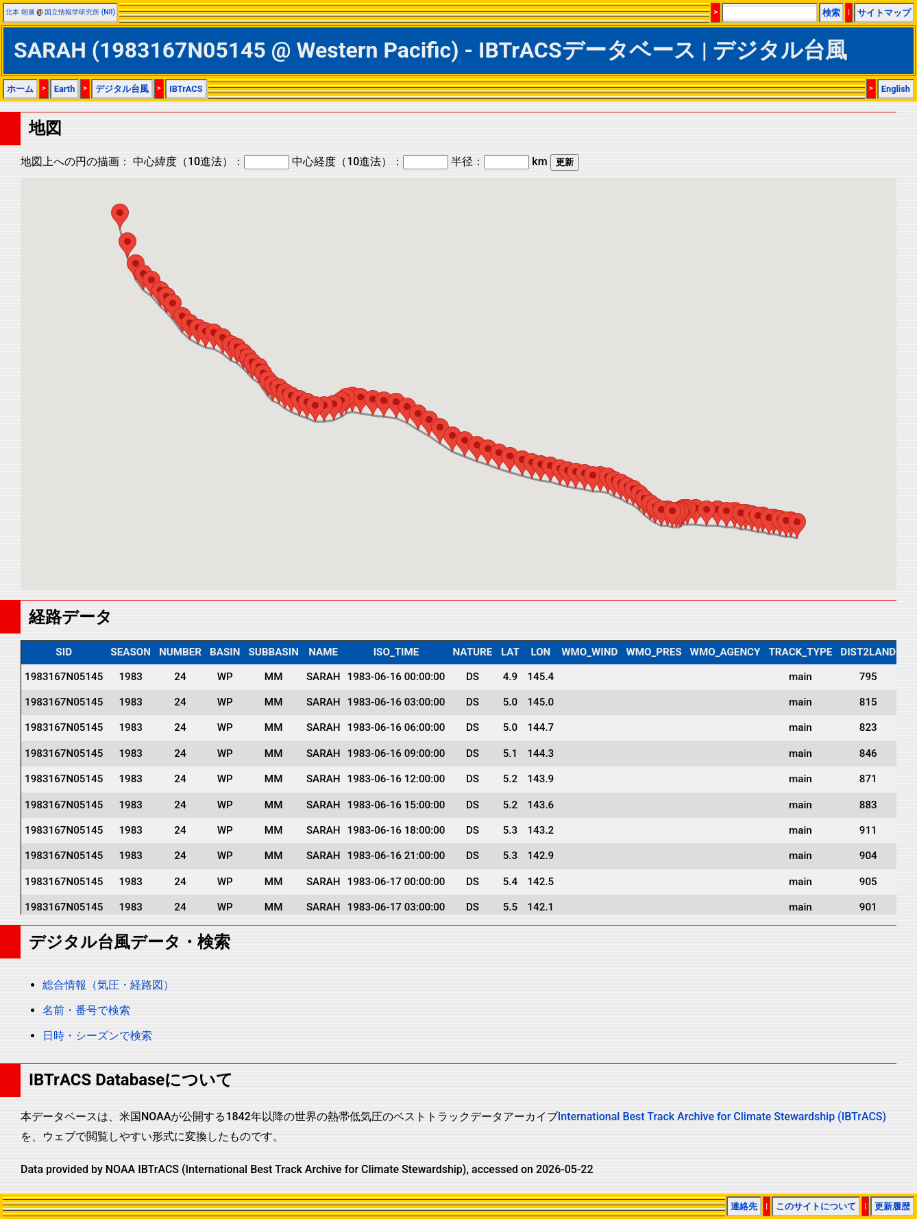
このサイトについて (816, 1206)
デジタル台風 (122, 89)
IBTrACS (186, 89)
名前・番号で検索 (86, 1010)
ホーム (20, 89)
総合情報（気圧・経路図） (108, 984)
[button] (797, 525)
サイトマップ (884, 13)
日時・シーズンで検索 (97, 1035)
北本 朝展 (20, 12)
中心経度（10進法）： (370, 161)
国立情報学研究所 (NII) (80, 12)
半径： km (499, 161)
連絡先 (744, 1206)
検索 (831, 13)
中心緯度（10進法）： (211, 161)
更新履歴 (892, 1206)
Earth (64, 89)
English (895, 89)
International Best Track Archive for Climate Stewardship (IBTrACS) (722, 1116)
